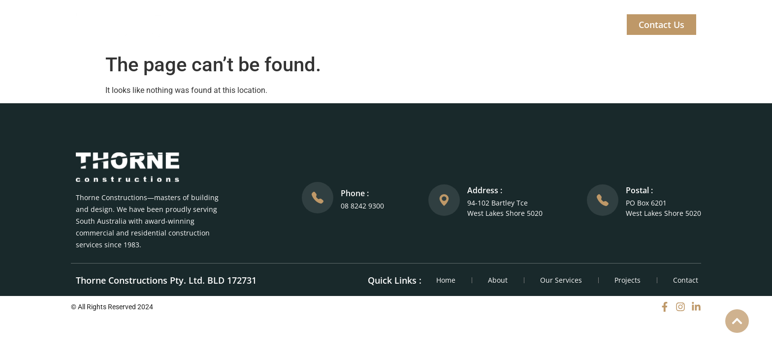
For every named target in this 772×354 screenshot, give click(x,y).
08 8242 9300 (362, 205)
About (345, 24)
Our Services (403, 24)
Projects (466, 24)
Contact (685, 280)
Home (301, 24)
